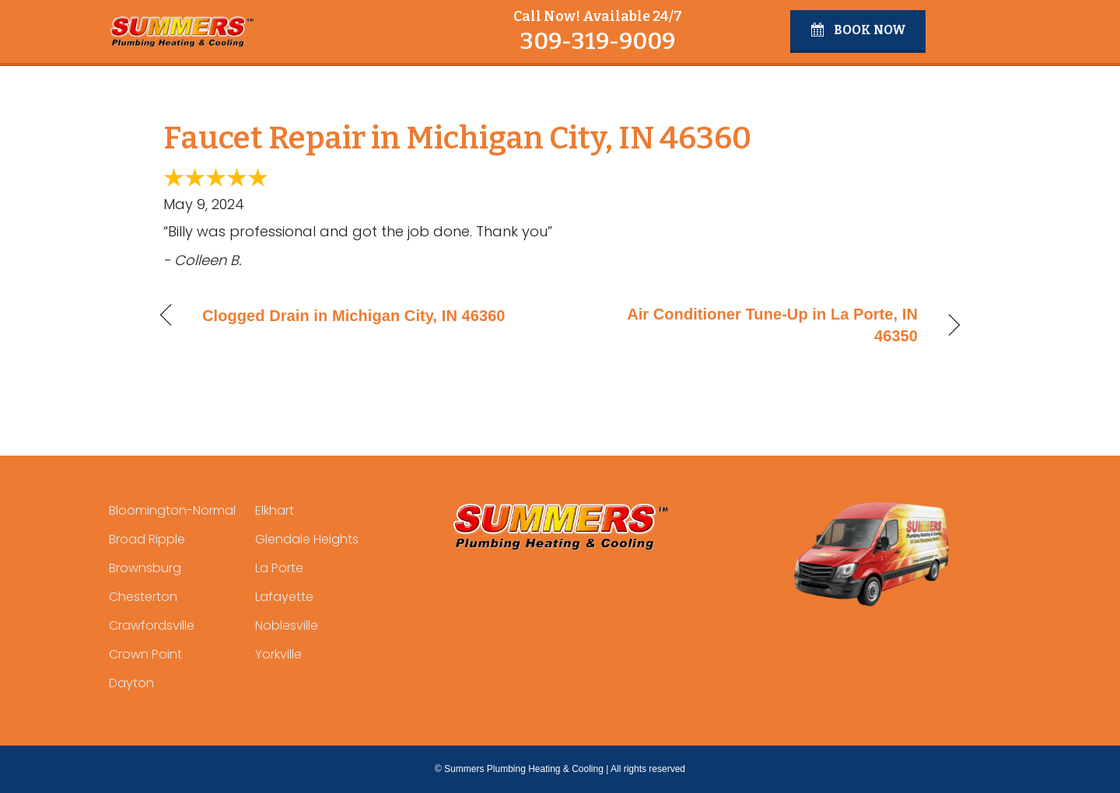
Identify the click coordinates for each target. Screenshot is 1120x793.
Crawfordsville (151, 625)
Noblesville (286, 625)
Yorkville (278, 654)
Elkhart (274, 510)
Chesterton (143, 597)
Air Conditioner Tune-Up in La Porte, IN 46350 (751, 325)
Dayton (131, 683)
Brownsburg (145, 568)
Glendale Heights (307, 539)
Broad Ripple (147, 539)
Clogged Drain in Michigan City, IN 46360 (354, 315)
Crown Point (145, 654)
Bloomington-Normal (172, 510)
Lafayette (284, 597)
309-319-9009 (597, 41)
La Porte (279, 568)
